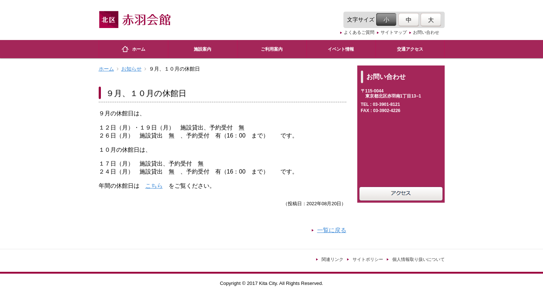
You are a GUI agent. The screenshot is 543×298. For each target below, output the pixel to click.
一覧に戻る (331, 230)
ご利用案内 (272, 49)
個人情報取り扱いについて (418, 259)
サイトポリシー (368, 259)
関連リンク (332, 259)
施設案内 (202, 49)
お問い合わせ (426, 32)
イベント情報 (341, 49)
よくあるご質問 (359, 32)
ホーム (106, 69)
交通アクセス (410, 49)
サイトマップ (394, 32)
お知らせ (131, 69)
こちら (154, 186)
